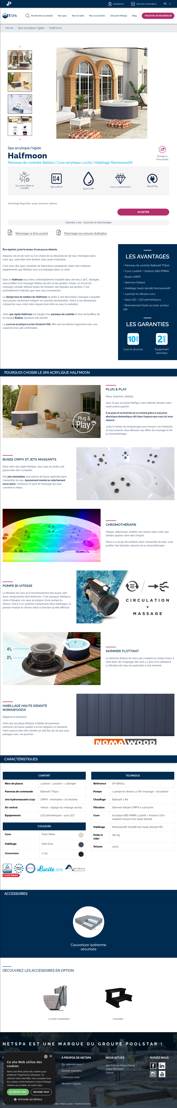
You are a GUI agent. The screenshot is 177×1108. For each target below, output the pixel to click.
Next (20, 139)
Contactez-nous (71, 1077)
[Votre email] (21, 1083)
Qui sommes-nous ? (73, 1064)
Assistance (116, 4)
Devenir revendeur (144, 4)
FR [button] (165, 3)
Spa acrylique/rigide (31, 28)
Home (9, 28)
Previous (20, 46)
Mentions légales (71, 1083)
